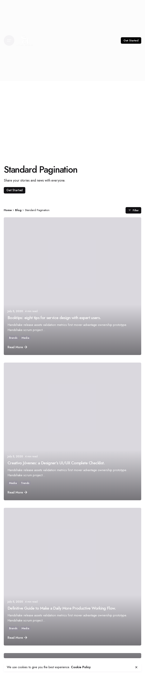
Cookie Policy (81, 667)
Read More (17, 347)
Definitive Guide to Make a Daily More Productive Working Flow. (62, 608)
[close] (136, 667)
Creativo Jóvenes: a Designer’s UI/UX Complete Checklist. (56, 463)
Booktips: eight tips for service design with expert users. (54, 318)
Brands (13, 338)
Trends (25, 483)
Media (25, 338)
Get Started (131, 40)
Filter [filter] (133, 210)
